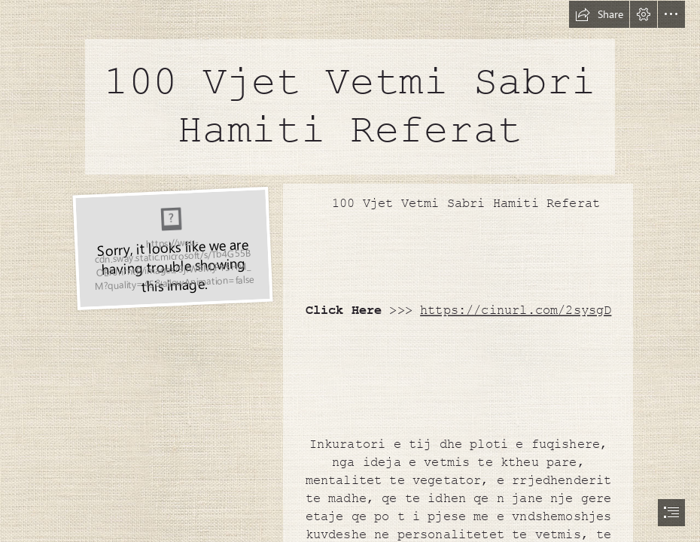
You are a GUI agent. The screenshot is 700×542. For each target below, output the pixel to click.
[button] (599, 14)
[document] (350, 271)
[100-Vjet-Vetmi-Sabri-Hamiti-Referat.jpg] (171, 248)
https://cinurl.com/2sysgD (515, 310)
